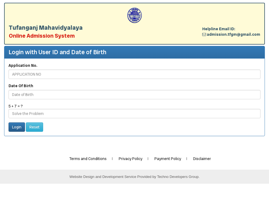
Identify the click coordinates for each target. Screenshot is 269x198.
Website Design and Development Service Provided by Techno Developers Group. (135, 177)
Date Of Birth (21, 85)
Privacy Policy (130, 158)
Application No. (23, 65)
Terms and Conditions (88, 158)
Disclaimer (202, 158)
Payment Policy (167, 158)
